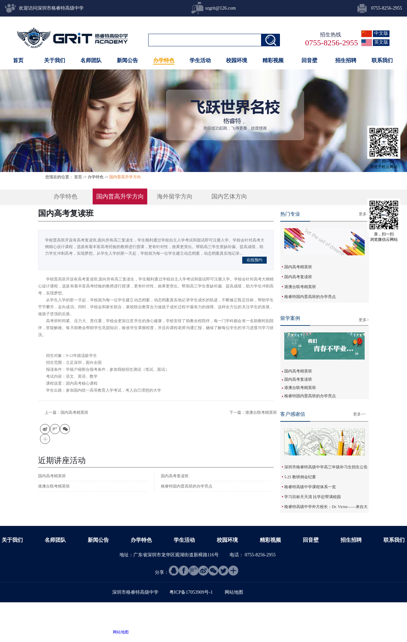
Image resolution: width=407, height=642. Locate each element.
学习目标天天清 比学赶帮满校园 (312, 496)
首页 (18, 60)
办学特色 (96, 177)
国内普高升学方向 (125, 177)
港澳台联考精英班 (300, 286)
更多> (364, 214)
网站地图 (120, 632)
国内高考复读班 (298, 277)
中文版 (381, 33)
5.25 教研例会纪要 (300, 477)
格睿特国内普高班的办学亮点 (310, 296)
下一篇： (253, 412)
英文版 (381, 42)
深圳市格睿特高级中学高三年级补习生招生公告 (326, 467)
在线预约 (254, 260)
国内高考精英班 (298, 267)
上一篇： (66, 412)
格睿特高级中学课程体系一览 (310, 487)
